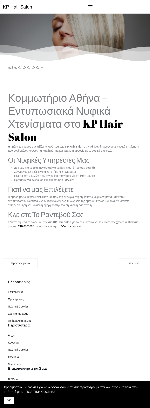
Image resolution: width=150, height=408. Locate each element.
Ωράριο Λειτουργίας (19, 320)
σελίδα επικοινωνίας (70, 226)
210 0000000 (26, 226)
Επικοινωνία (15, 292)
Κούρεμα (13, 342)
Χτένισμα (13, 357)
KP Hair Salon (17, 7)
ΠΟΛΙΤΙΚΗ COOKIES (40, 391)
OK (9, 400)
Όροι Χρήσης (16, 299)
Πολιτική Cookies (18, 306)
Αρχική (12, 335)
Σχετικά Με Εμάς (18, 313)
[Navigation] (90, 7)
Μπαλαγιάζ (14, 364)
